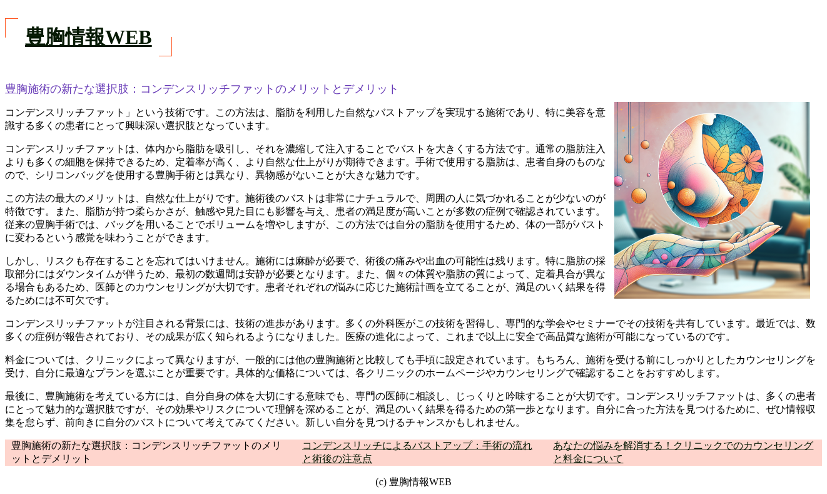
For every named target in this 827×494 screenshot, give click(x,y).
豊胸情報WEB (88, 37)
